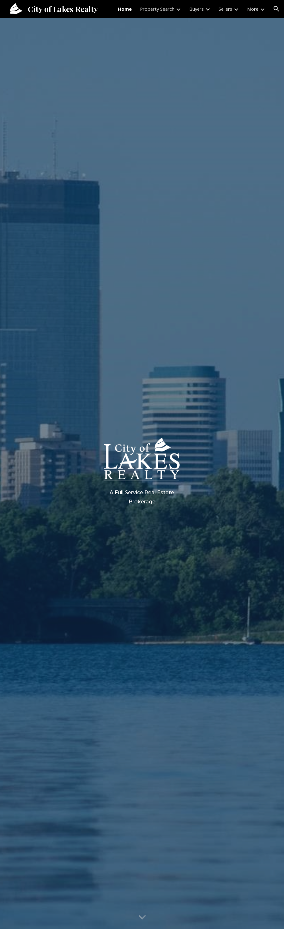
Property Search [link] (157, 9)
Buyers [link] (196, 9)
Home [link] (125, 9)
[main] (142, 497)
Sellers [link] (225, 9)
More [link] (252, 9)
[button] (276, 8)
